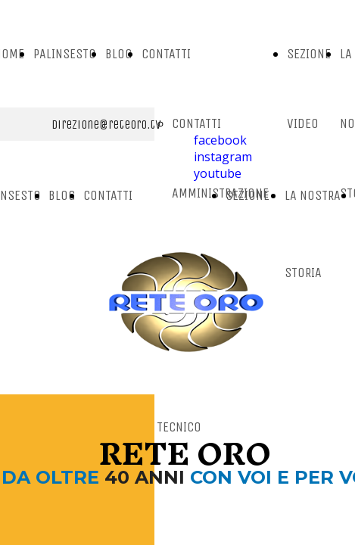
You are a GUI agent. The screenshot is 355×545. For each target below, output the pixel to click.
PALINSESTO (64, 53)
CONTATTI (166, 53)
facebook (220, 140)
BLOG (118, 53)
